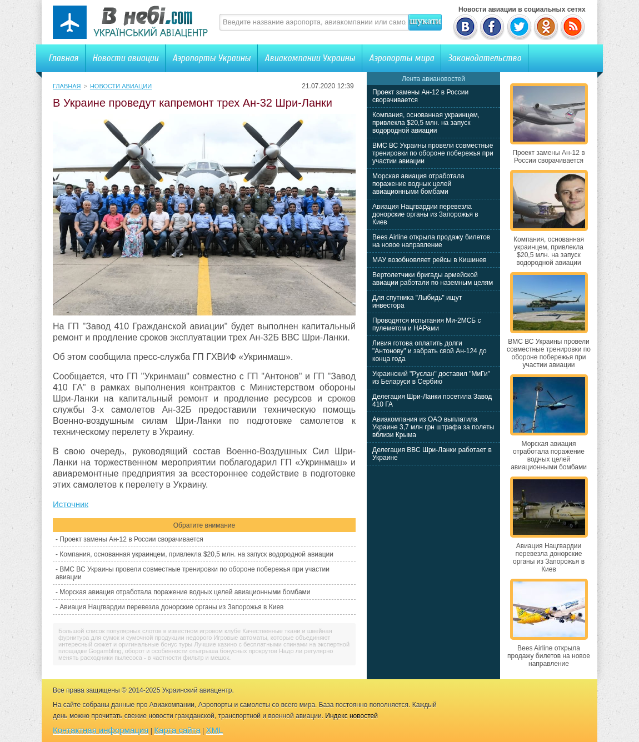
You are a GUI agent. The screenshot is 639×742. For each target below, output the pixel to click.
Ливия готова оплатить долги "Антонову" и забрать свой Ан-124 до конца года (429, 351)
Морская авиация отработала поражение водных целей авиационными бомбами (184, 592)
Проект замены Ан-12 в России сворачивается (131, 539)
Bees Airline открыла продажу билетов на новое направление (431, 241)
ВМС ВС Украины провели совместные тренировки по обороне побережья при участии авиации (432, 153)
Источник (70, 504)
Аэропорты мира (401, 58)
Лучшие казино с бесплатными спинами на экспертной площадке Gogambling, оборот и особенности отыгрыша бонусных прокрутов (204, 647)
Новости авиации (125, 58)
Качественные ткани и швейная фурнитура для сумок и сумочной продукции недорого (195, 634)
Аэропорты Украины (211, 58)
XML (214, 730)
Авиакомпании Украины (309, 58)
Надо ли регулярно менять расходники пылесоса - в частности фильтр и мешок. (195, 654)
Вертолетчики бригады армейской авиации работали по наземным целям (432, 279)
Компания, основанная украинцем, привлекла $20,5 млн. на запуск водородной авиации (196, 554)
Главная (63, 58)
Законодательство (484, 58)
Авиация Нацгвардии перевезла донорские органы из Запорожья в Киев (171, 607)
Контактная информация (100, 730)
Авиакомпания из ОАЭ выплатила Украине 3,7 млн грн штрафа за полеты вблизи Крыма (433, 427)
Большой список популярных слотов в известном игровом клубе (149, 631)
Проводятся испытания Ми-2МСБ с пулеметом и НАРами (426, 324)
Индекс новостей (351, 716)
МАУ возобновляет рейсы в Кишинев (429, 260)
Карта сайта (177, 730)
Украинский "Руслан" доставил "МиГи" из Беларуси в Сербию (431, 377)
